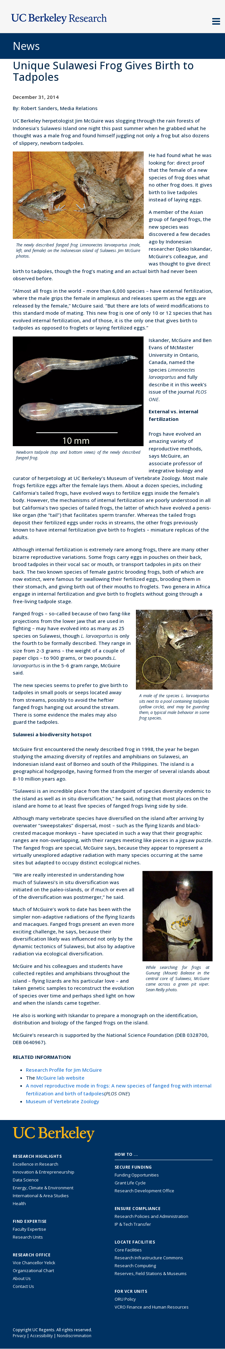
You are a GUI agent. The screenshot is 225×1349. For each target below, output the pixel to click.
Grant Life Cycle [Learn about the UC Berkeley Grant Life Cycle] (130, 1183)
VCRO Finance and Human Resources (152, 1307)
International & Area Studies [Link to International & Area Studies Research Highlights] (41, 1196)
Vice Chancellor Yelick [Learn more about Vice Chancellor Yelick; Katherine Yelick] (34, 1263)
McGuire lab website (60, 1077)
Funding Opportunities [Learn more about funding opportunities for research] (137, 1175)
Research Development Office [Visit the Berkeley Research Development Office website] (144, 1191)
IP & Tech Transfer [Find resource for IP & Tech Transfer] (133, 1224)
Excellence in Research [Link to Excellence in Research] (35, 1164)
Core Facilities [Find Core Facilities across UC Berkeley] (128, 1250)
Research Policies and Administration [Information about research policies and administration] (151, 1216)
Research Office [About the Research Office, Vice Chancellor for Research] (32, 1255)
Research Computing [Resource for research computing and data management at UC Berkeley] (135, 1266)
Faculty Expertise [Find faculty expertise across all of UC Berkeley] (29, 1229)
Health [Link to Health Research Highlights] (19, 1203)
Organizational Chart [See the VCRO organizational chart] (33, 1270)
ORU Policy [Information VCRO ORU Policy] (125, 1299)
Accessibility (41, 1335)
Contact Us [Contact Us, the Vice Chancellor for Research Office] (23, 1286)
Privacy (19, 1335)
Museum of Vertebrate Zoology (62, 1101)
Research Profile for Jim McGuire (64, 1069)
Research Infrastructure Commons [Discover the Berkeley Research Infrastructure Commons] (149, 1258)
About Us (22, 1278)
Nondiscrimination (74, 1335)
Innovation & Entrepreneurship (43, 1172)
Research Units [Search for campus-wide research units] (28, 1237)
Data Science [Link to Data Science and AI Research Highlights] (26, 1180)
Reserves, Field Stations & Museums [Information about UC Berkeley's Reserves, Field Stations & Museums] (151, 1273)
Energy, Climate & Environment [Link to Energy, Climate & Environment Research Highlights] (43, 1188)
